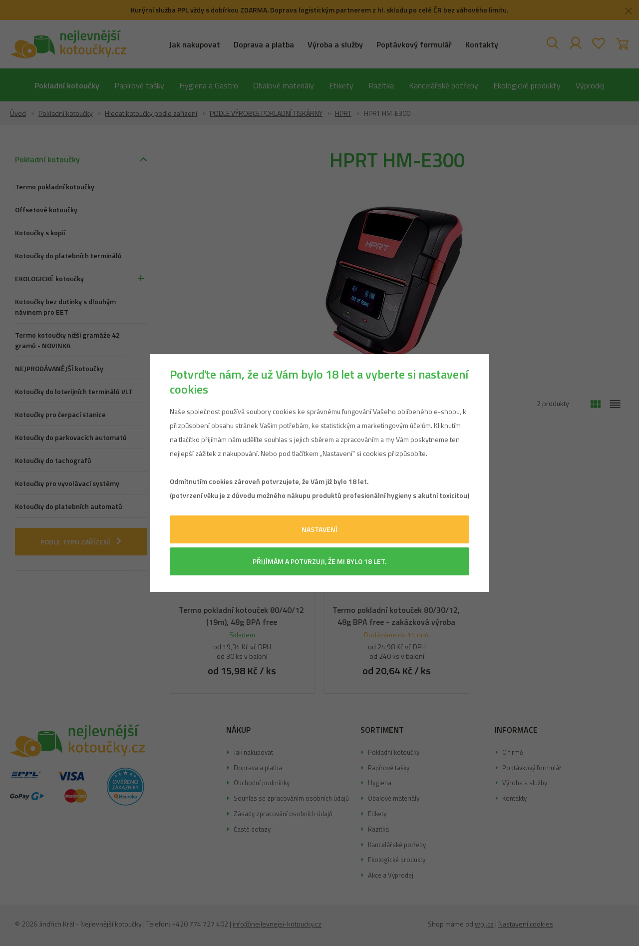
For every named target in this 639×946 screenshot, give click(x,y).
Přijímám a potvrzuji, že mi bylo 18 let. (319, 561)
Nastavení (319, 529)
